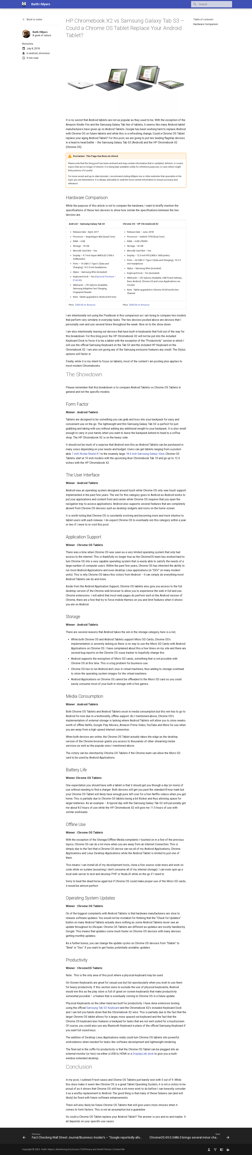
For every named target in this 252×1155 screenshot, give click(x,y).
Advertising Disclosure (67, 1149)
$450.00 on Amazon (85, 304)
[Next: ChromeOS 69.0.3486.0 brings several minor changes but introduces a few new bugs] (189, 1137)
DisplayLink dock (143, 1053)
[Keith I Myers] (24, 4)
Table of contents (203, 19)
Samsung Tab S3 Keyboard (102, 1007)
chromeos (44, 53)
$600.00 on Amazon (139, 304)
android (33, 53)
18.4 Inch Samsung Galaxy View (145, 453)
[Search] (211, 4)
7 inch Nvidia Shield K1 (86, 453)
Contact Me (119, 1149)
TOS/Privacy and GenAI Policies (96, 1149)
